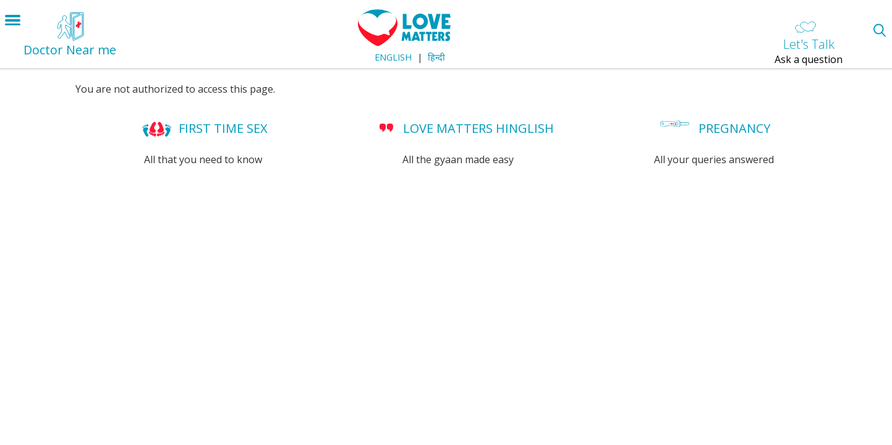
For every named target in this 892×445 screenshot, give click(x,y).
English (393, 57)
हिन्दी (436, 57)
